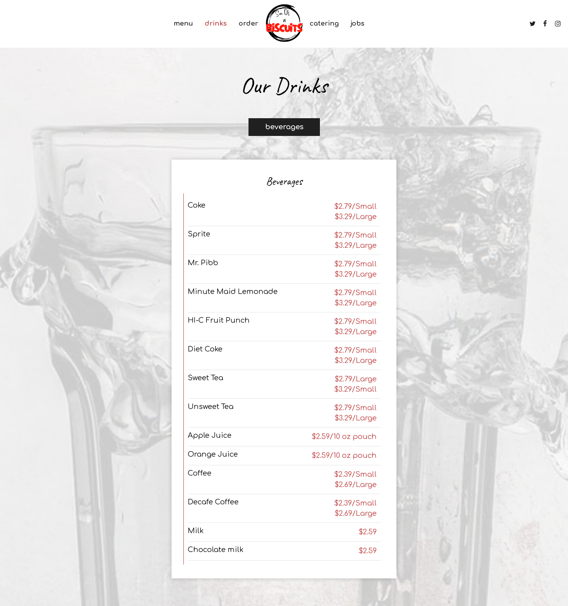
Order (248, 23)
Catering (324, 23)
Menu (183, 23)
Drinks (216, 23)
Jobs (357, 23)
